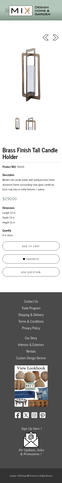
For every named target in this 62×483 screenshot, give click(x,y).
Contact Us (31, 301)
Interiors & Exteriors (31, 344)
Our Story (31, 338)
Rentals (31, 351)
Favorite (31, 259)
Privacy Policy (31, 328)
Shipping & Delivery (30, 314)
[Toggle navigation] (7, 10)
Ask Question (31, 272)
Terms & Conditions (31, 321)
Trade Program (30, 308)
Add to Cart (31, 246)
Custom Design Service (31, 358)
